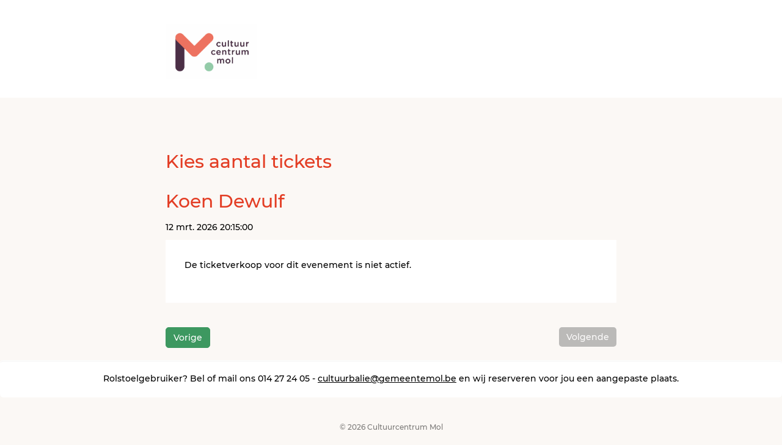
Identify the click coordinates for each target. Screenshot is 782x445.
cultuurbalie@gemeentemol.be (387, 378)
